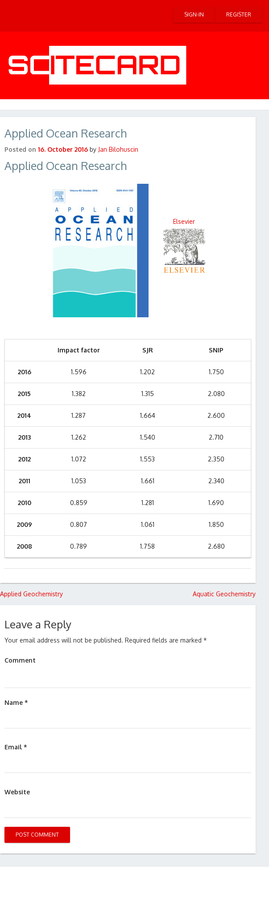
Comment (20, 660)
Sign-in (194, 14)
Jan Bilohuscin (118, 149)
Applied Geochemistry (31, 594)
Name (16, 702)
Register (238, 14)
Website (17, 792)
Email (15, 747)
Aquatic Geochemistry (224, 594)
